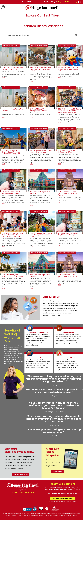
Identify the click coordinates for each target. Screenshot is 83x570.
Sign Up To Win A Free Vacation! (62, 548)
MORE (3, 127)
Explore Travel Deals (17, 542)
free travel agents (16, 411)
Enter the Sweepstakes (21, 524)
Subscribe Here (57, 521)
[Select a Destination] (42, 85)
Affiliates (75, 565)
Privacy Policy (76, 563)
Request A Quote (29, 542)
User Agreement (65, 563)
